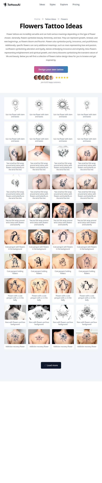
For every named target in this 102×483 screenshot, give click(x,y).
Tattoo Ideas (50, 19)
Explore (64, 4)
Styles (53, 4)
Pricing (76, 4)
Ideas (42, 4)
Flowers (64, 19)
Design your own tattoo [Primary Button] (51, 69)
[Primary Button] (51, 365)
